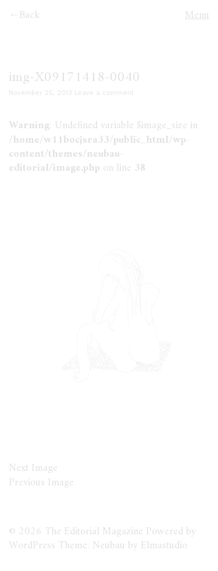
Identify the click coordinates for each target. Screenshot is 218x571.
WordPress (32, 546)
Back (29, 15)
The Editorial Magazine (94, 532)
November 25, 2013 (40, 93)
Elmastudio (164, 546)
